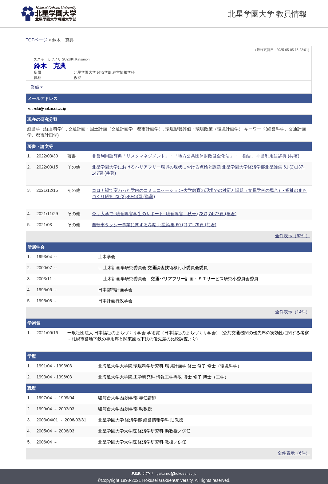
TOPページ (37, 39)
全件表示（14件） (292, 311)
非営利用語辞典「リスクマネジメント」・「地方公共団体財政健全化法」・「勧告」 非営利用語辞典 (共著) (195, 155)
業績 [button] (35, 87)
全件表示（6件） (294, 453)
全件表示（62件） (292, 235)
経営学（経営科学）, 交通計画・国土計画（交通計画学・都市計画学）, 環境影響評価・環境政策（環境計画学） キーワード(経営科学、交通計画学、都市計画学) (166, 131)
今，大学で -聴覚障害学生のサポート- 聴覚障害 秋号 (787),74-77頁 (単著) (164, 213)
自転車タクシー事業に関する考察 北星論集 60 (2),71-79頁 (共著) (154, 224)
